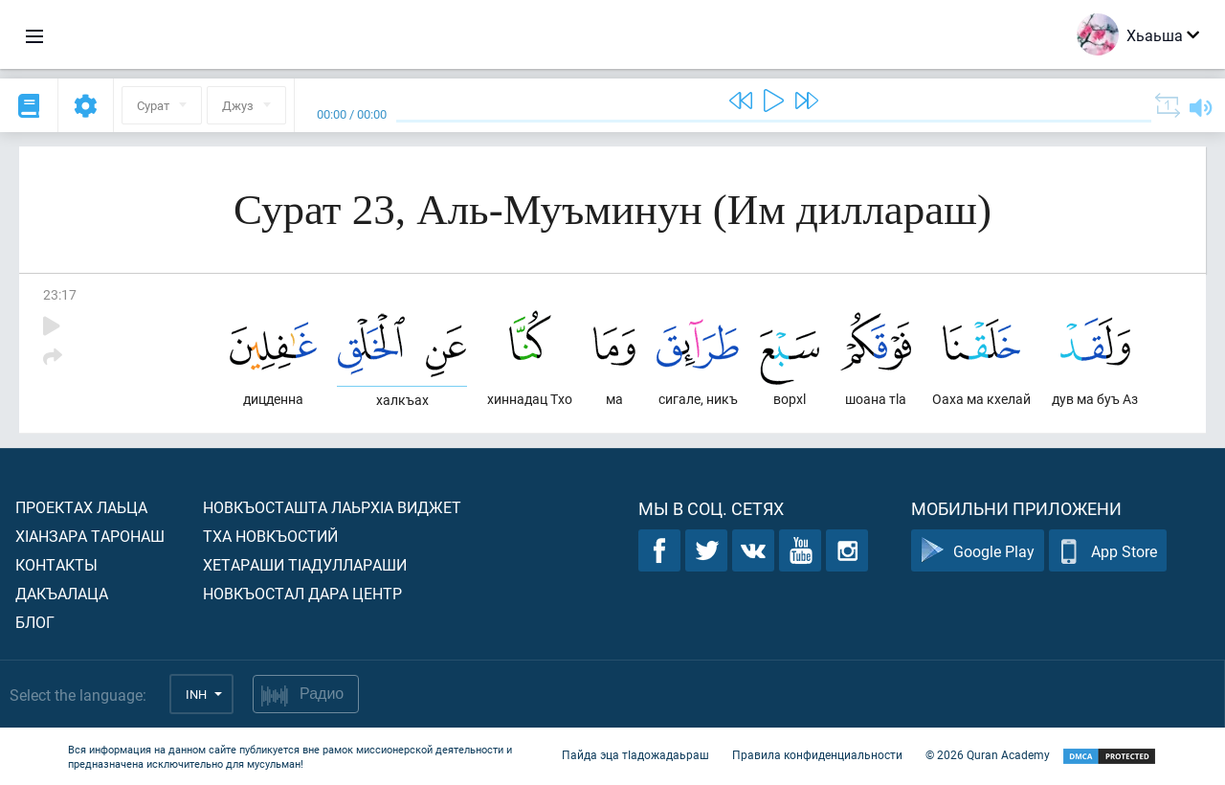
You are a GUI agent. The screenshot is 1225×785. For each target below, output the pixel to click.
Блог (35, 622)
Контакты (56, 564)
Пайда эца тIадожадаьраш (635, 754)
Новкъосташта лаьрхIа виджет (332, 507)
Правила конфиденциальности (817, 754)
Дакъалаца (61, 593)
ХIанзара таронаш (90, 536)
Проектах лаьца (81, 507)
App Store (1107, 551)
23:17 (60, 294)
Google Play (978, 551)
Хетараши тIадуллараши (305, 564)
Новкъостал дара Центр (302, 593)
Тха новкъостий (270, 536)
